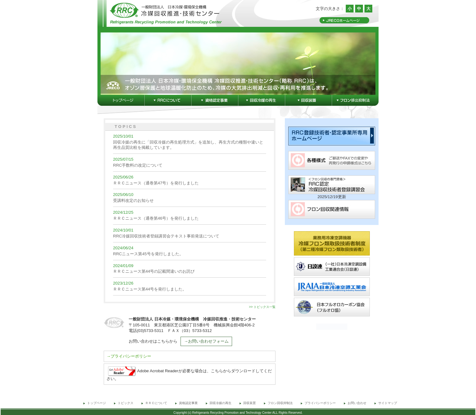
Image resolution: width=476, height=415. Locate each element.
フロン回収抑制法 (280, 403)
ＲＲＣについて (157, 403)
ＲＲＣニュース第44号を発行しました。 (149, 289)
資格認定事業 (188, 403)
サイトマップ (387, 403)
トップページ (96, 403)
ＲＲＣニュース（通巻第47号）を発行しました (156, 183)
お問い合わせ (357, 403)
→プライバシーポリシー (129, 356)
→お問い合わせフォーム (206, 341)
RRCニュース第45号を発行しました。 (148, 253)
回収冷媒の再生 (220, 403)
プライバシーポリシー (320, 403)
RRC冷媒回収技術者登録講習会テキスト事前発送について (166, 236)
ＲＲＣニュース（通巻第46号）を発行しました (156, 218)
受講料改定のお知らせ (133, 200)
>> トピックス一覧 (262, 307)
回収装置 (249, 403)
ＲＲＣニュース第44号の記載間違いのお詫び (154, 271)
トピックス (125, 403)
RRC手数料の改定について (137, 165)
